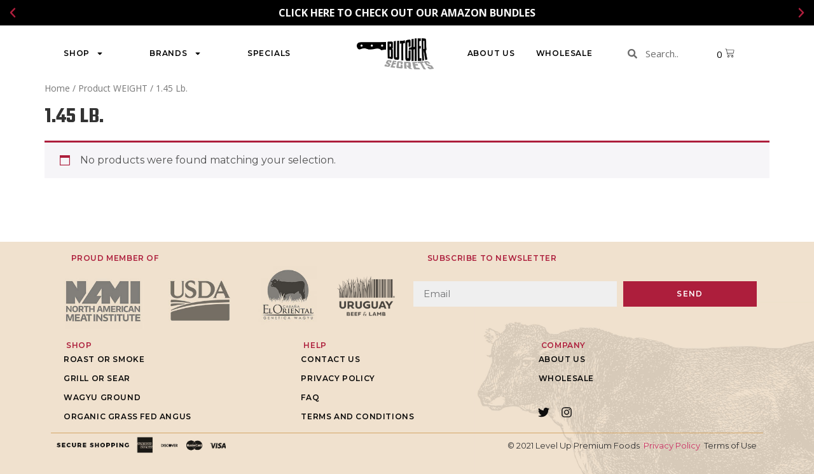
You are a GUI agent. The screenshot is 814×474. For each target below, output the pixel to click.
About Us (491, 53)
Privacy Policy (338, 378)
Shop (84, 53)
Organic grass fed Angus (127, 416)
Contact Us (330, 359)
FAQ (310, 397)
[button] (12, 12)
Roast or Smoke (104, 359)
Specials (269, 53)
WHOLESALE (564, 53)
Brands (175, 53)
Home (57, 88)
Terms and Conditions (357, 416)
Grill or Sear (97, 378)
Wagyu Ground (102, 397)
